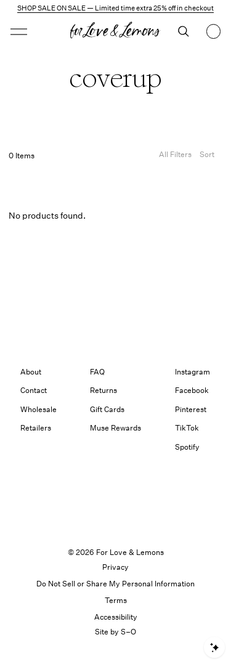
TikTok (187, 427)
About (30, 371)
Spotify (187, 446)
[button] (18, 31)
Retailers (35, 427)
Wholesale (38, 409)
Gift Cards (107, 409)
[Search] (183, 31)
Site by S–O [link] (115, 631)
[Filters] (175, 156)
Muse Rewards (115, 427)
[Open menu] (35, 31)
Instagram (192, 371)
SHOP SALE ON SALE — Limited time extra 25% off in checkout (115, 8)
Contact (33, 390)
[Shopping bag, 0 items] (213, 31)
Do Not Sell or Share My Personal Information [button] (115, 583)
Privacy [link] (115, 567)
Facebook (192, 390)
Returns (103, 390)
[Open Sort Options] (207, 156)
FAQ (97, 371)
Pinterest (190, 409)
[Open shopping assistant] (214, 647)
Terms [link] (116, 600)
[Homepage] (115, 32)
